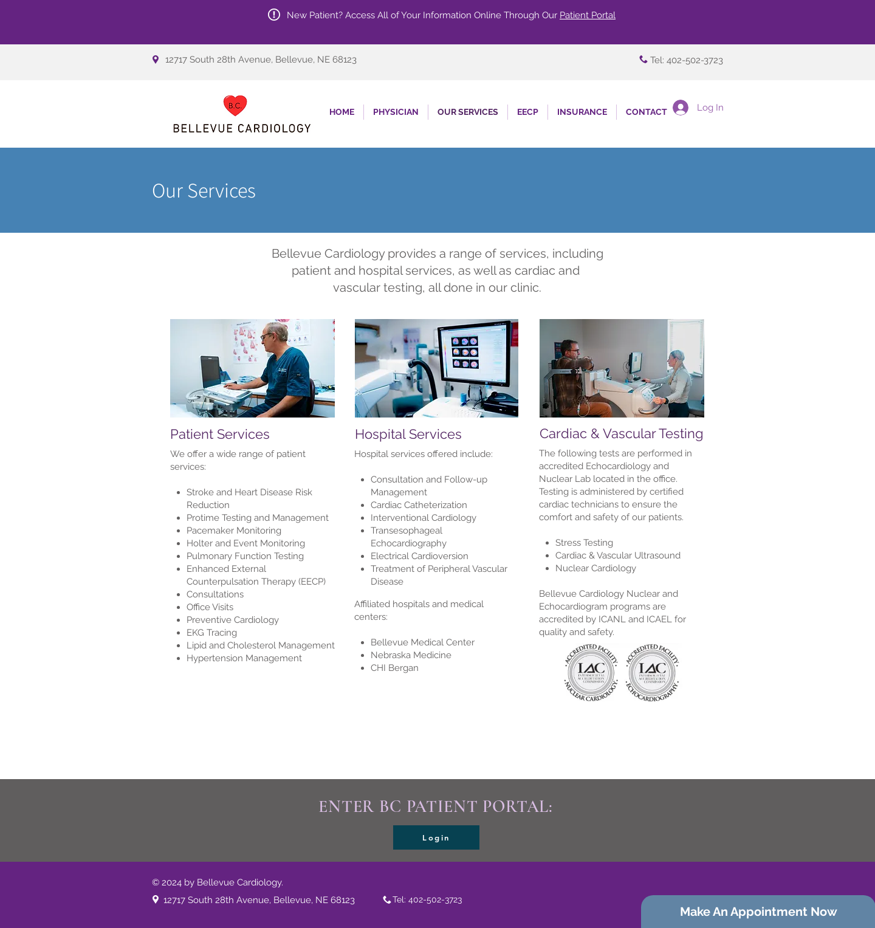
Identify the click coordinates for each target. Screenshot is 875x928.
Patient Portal (588, 15)
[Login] (436, 837)
